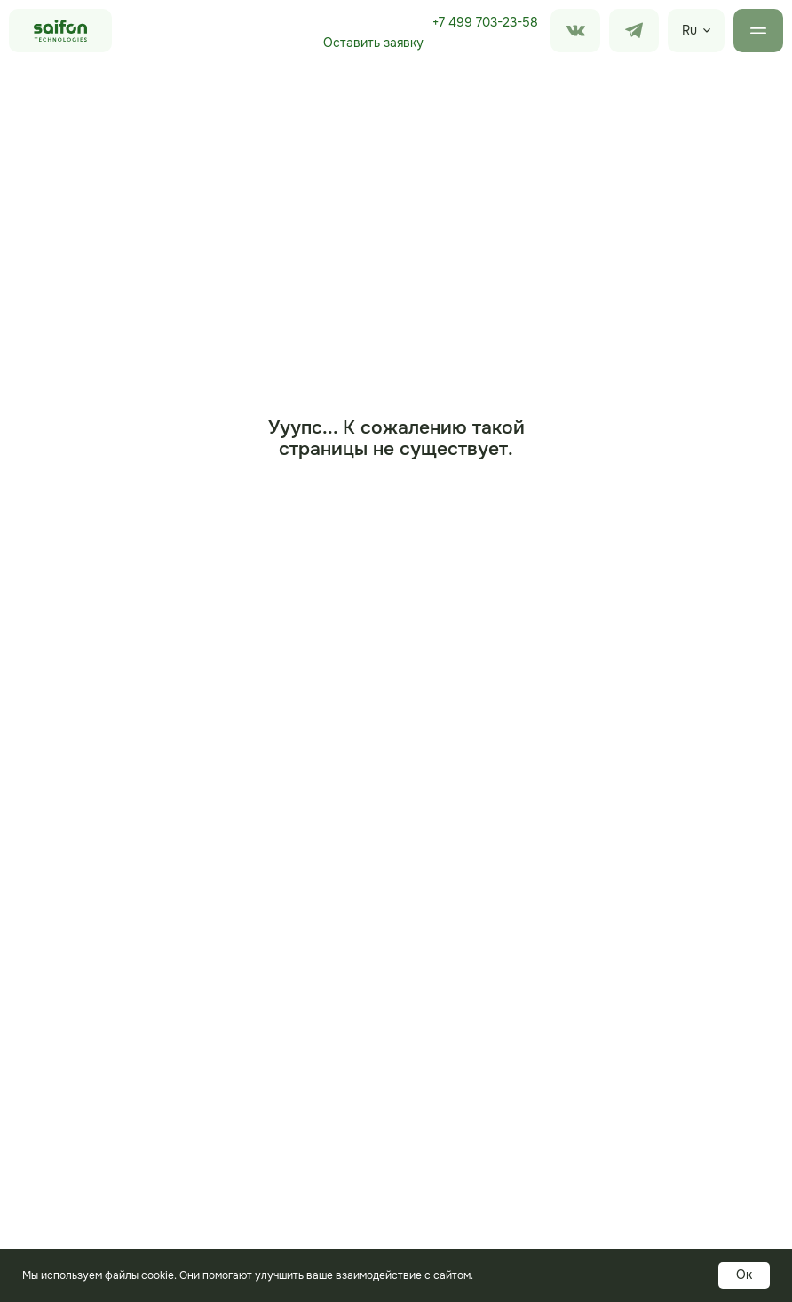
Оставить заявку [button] (373, 43)
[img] (634, 30)
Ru (689, 30)
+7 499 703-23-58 (485, 22)
